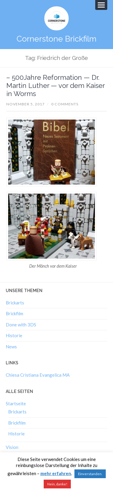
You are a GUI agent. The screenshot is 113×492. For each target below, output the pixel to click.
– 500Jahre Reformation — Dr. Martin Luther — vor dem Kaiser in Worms (55, 85)
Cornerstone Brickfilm (56, 38)
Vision (12, 447)
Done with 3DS (21, 324)
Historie (14, 335)
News (11, 346)
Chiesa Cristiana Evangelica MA (38, 375)
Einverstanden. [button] (90, 474)
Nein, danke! (57, 484)
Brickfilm (14, 313)
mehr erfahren (55, 473)
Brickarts (15, 302)
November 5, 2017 (25, 104)
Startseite (16, 403)
